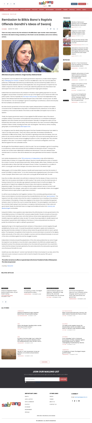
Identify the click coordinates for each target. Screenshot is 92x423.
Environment (66, 69)
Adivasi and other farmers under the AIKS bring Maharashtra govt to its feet (80, 41)
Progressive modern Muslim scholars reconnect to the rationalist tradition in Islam (78, 32)
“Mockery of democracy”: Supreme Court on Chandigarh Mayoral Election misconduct (79, 23)
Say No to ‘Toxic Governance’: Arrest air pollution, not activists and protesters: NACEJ (80, 64)
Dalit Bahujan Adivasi (76, 44)
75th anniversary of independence (31, 158)
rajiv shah (74, 90)
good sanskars (51, 196)
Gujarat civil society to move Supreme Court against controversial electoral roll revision (79, 86)
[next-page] (6, 302)
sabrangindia (75, 68)
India (73, 27)
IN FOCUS (66, 60)
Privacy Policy (38, 382)
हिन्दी (50, 6)
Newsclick (10, 266)
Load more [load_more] (45, 362)
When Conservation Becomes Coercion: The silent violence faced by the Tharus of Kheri (74, 313)
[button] (87, 4)
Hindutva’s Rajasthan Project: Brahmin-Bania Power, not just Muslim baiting (9, 292)
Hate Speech (65, 323)
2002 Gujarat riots (25, 126)
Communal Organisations (52, 288)
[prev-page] (2, 302)
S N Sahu (4, 29)
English (45, 6)
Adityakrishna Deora (7, 295)
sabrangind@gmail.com (81, 397)
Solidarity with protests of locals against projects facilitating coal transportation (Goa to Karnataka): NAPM (80, 76)
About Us (74, 4)
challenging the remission (11, 80)
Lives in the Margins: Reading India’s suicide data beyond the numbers (29, 326)
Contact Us (82, 4)
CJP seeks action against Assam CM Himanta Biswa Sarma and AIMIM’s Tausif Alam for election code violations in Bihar (73, 327)
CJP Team (49, 297)
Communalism (5, 14)
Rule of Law (13, 14)
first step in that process (30, 96)
